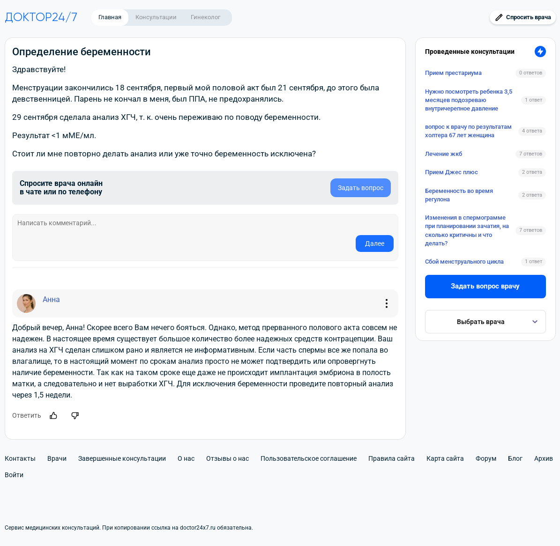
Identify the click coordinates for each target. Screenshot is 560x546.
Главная (109, 17)
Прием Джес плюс (451, 172)
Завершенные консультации (122, 458)
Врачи (57, 458)
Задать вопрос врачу (485, 286)
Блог (515, 458)
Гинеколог (205, 17)
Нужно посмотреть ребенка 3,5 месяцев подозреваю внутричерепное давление (468, 100)
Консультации (156, 17)
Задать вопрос (360, 188)
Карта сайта (445, 458)
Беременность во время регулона (459, 195)
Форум (486, 458)
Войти (14, 475)
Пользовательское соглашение (309, 458)
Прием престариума (453, 72)
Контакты (20, 458)
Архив (543, 458)
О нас (186, 458)
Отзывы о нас (227, 458)
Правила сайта (391, 458)
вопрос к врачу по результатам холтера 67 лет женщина (468, 131)
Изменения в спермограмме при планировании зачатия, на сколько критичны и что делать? (467, 230)
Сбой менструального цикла (464, 261)
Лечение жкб (443, 153)
